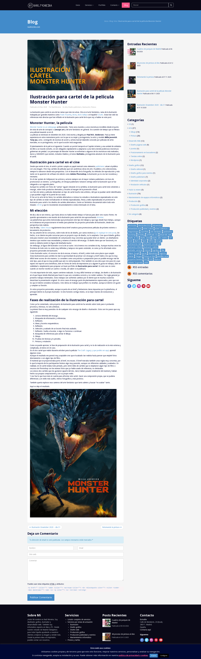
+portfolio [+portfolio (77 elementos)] (145, 232)
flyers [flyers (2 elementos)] (144, 241)
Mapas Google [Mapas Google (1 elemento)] (133, 253)
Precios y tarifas (74, 640)
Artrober (100, 217)
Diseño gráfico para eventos (142, 173)
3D (130, 124)
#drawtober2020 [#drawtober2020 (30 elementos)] (134, 229)
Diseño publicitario (75, 107)
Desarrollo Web (135, 141)
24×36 (39, 205)
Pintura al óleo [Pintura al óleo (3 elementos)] (149, 256)
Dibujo (133, 132)
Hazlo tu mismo (135, 190)
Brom (74, 115)
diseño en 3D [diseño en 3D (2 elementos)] (133, 238)
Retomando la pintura (112, 527)
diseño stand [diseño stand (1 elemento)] (145, 238)
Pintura (93, 107)
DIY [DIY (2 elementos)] (170, 238)
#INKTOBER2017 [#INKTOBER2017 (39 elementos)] (162, 229)
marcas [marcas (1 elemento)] (144, 253)
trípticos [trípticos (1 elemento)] (157, 259)
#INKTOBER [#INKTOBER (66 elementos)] (148, 229)
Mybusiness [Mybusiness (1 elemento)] (152, 253)
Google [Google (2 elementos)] (159, 241)
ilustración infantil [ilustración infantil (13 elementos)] (135, 247)
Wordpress (135, 160)
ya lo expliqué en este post (105, 233)
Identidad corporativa (139, 181)
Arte (115, 21)
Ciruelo (100, 115)
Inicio (77, 5)
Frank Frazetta (65, 115)
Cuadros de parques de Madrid (149, 49)
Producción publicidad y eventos (143, 209)
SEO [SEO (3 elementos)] (145, 259)
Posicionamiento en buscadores (143, 152)
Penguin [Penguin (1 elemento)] (138, 256)
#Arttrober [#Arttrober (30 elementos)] (132, 225)
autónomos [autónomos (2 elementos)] (167, 232)
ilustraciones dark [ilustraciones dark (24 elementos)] (135, 244)
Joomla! (133, 149)
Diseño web (74, 630)
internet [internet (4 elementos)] (147, 250)
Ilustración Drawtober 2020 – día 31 (44, 527)
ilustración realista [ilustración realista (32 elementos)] (151, 247)
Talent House (45, 228)
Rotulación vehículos (139, 185)
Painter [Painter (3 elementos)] (131, 256)
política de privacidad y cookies (133, 655)
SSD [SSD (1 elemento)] (150, 259)
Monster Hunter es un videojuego (43, 127)
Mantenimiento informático (80, 637)
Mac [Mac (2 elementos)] (163, 250)
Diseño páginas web (138, 145)
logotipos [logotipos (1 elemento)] (156, 250)
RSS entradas (140, 267)
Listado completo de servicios (79, 619)
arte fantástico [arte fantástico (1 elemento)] (156, 232)
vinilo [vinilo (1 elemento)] (146, 262)
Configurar (163, 655)
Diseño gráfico (134, 165)
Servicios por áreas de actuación (80, 622)
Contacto (114, 5)
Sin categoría (134, 214)
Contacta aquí (145, 630)
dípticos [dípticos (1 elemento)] (138, 241)
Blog (126, 5)
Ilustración (86, 107)
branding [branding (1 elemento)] (141, 235)
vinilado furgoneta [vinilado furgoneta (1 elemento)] (135, 262)
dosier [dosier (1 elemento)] (130, 241)
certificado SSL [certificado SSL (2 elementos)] (152, 235)
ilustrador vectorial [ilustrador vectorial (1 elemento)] (135, 250)
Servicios (88, 5)
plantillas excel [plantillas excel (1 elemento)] (162, 256)
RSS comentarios (142, 273)
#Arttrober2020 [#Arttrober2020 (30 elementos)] (144, 225)
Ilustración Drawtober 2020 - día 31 (151, 105)
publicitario (100, 166)
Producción (133, 201)
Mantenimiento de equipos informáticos (144, 197)
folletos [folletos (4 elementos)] (151, 241)
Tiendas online (136, 156)
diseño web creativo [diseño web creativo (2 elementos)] (160, 238)
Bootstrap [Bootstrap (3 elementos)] (132, 235)
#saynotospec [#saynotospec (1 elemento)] (133, 232)
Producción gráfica (138, 205)
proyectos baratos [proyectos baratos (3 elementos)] (135, 259)
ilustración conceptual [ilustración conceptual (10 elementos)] (151, 244)
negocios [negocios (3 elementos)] (162, 253)
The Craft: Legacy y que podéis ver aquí (93, 350)
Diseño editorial (137, 169)
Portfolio (101, 5)
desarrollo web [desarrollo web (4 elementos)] (165, 235)
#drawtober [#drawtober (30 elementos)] (157, 225)
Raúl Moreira (56, 107)
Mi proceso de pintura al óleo (148, 63)
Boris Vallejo (82, 115)
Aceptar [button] (153, 655)
